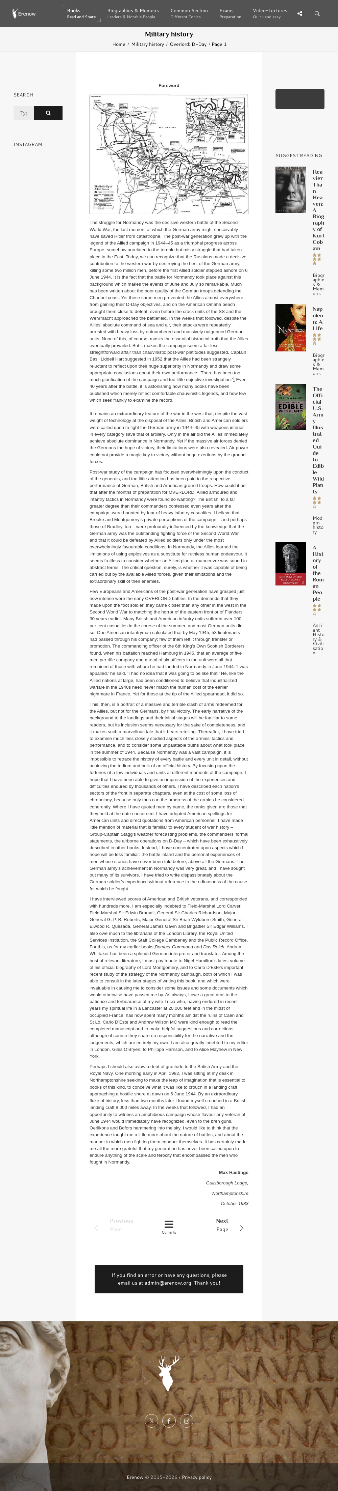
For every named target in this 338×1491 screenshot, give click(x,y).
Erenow (135, 1477)
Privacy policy (197, 1477)
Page (217, 1224)
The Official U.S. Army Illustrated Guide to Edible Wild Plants (318, 440)
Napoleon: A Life (318, 319)
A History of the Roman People (318, 573)
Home (118, 44)
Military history (147, 44)
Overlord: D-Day (188, 44)
